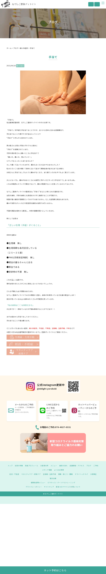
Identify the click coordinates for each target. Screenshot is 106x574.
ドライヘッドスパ (81, 504)
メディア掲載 (47, 500)
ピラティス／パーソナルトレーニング (61, 513)
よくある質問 (59, 500)
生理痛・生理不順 (49, 504)
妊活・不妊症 (14, 504)
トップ (10, 496)
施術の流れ (63, 496)
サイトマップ (49, 517)
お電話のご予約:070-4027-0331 (55, 457)
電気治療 (53, 509)
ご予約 (95, 496)
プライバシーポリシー (34, 517)
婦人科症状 (20, 66)
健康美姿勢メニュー (38, 513)
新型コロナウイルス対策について (68, 517)
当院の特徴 (19, 496)
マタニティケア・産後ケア (31, 504)
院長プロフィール (31, 496)
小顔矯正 (93, 504)
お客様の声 (44, 496)
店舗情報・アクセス (77, 496)
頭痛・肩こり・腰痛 (65, 504)
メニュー (54, 496)
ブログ (88, 496)
